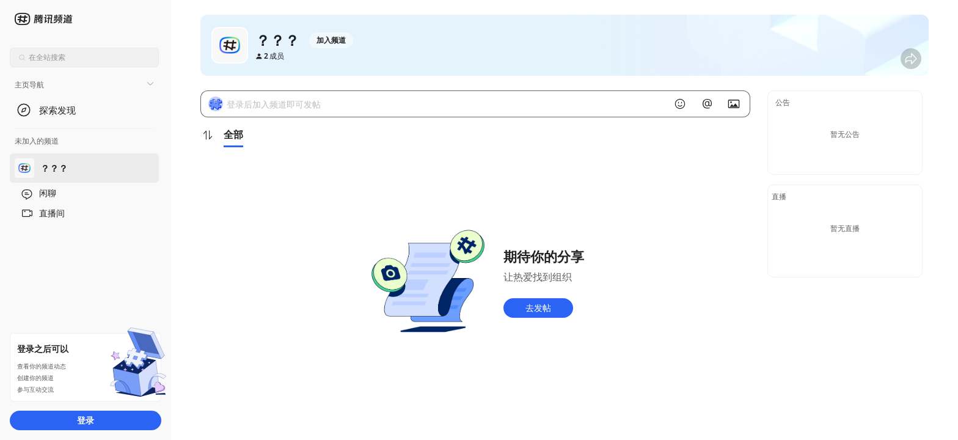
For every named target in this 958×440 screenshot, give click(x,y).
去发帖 (538, 308)
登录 (85, 420)
